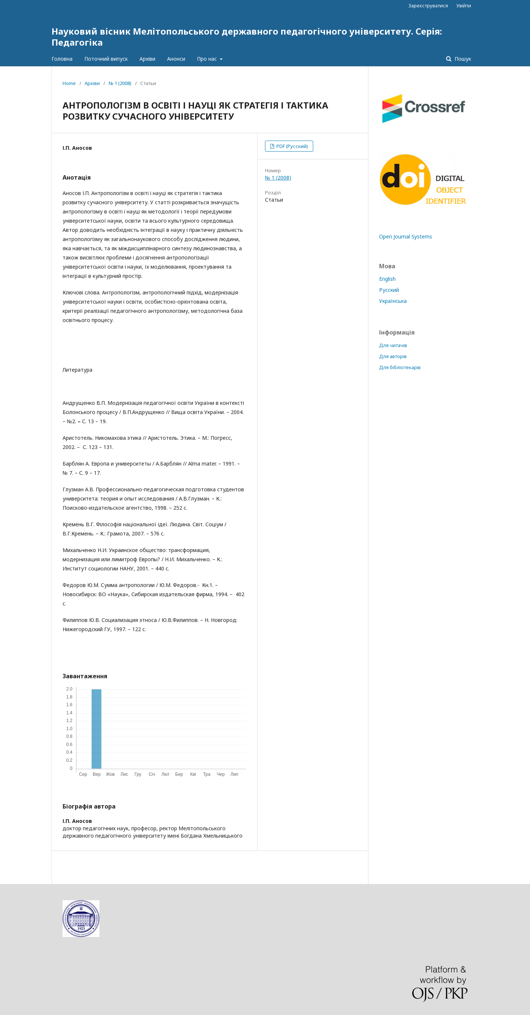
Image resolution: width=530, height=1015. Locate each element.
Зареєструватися (428, 5)
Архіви (147, 58)
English (387, 278)
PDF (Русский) (291, 146)
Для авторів (393, 356)
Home (69, 83)
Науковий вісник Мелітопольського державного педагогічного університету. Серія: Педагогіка (247, 36)
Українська (393, 300)
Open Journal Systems (405, 236)
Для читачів (393, 345)
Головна (62, 58)
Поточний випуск (106, 58)
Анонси (176, 58)
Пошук (462, 58)
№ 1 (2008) (120, 83)
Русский (389, 289)
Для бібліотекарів (400, 367)
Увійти (463, 5)
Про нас (207, 58)
